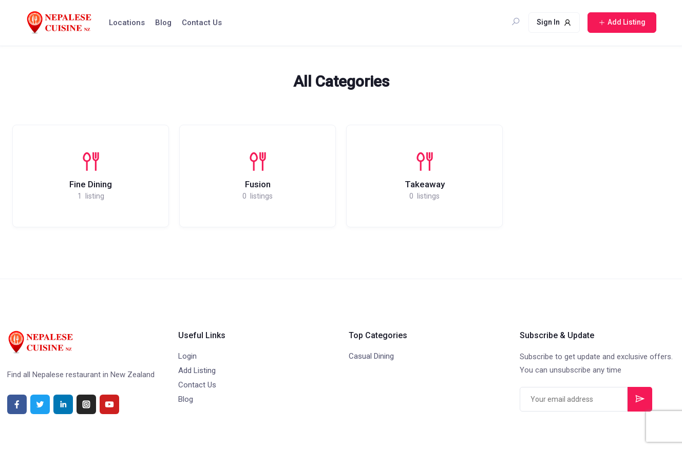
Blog (163, 22)
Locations (127, 22)
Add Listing (197, 370)
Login (187, 356)
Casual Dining (371, 356)
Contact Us (202, 22)
